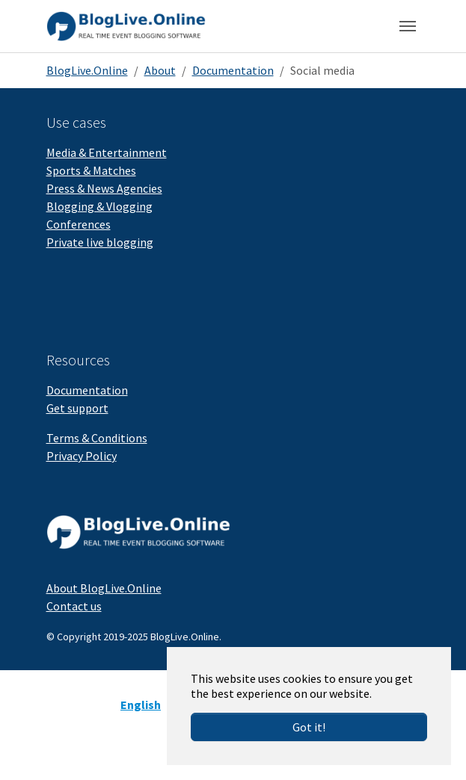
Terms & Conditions (96, 437)
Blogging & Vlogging (99, 206)
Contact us (74, 605)
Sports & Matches (91, 170)
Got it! (308, 726)
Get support (77, 407)
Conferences (78, 224)
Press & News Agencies (104, 188)
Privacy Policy (81, 455)
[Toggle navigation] (407, 26)
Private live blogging (99, 242)
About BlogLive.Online (104, 588)
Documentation (87, 390)
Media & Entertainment (106, 152)
